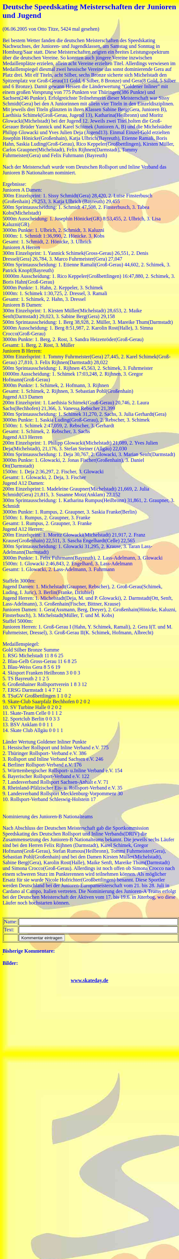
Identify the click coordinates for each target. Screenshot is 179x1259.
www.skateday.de (89, 980)
